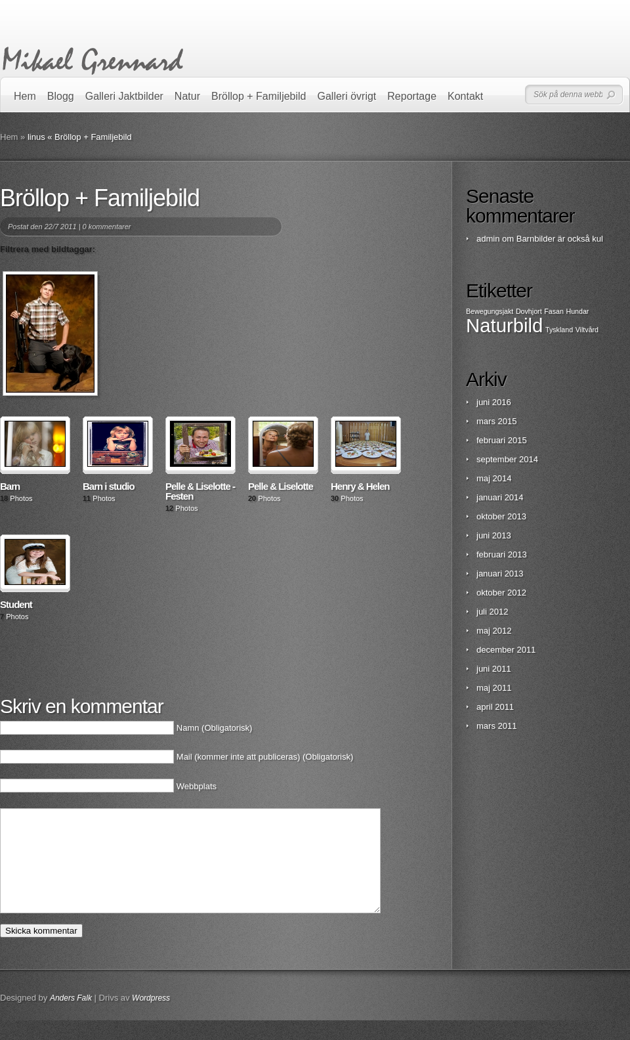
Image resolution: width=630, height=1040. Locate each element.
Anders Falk (71, 1017)
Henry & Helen (360, 486)
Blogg (60, 96)
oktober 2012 (501, 592)
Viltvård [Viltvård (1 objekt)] (587, 330)
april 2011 (495, 707)
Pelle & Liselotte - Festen (200, 491)
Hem (25, 96)
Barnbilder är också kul (559, 239)
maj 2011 (493, 688)
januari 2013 (500, 573)
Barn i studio (109, 486)
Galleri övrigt (347, 96)
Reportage (411, 96)
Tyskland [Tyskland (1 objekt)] (559, 330)
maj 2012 (493, 631)
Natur (187, 96)
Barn (10, 486)
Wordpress (151, 1017)
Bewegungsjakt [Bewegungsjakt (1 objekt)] (489, 311)
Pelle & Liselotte (280, 486)
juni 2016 (493, 402)
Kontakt (465, 96)
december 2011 (506, 650)
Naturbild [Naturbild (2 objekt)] (504, 325)
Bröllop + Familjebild (258, 96)
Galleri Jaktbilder (124, 96)
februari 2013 (501, 554)
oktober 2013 (501, 516)
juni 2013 (493, 535)
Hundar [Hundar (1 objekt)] (577, 311)
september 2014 (507, 459)
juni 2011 (493, 669)
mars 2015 (496, 421)
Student (16, 604)
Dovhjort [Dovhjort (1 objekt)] (529, 311)
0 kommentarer (107, 226)
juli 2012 (492, 612)
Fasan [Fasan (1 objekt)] (554, 311)
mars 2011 (496, 726)
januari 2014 (500, 497)
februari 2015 (501, 440)
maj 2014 (493, 478)
